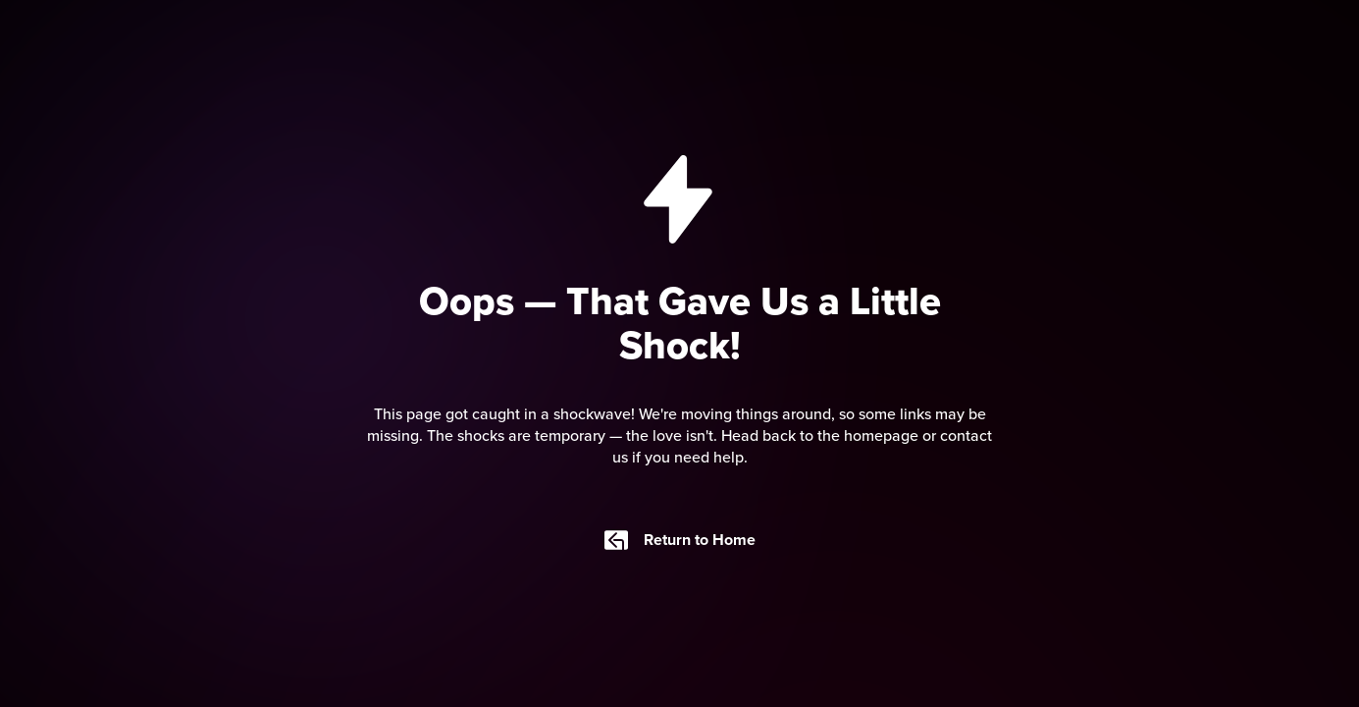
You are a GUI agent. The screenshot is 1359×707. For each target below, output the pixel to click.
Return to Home (680, 540)
